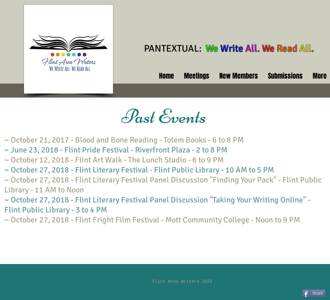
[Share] (314, 293)
